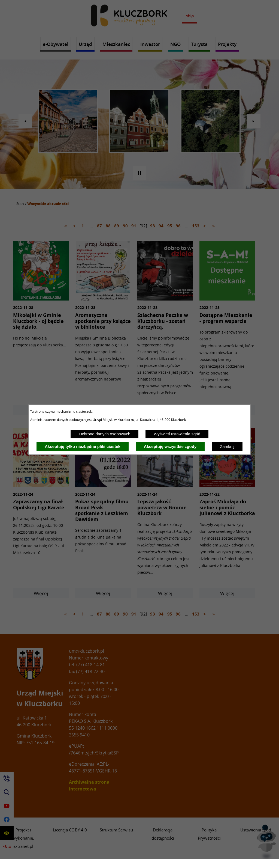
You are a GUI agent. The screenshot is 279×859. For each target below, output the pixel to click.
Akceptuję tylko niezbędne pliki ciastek (82, 446)
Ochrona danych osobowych (104, 434)
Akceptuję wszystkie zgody (170, 446)
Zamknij (227, 446)
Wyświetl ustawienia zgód (177, 434)
